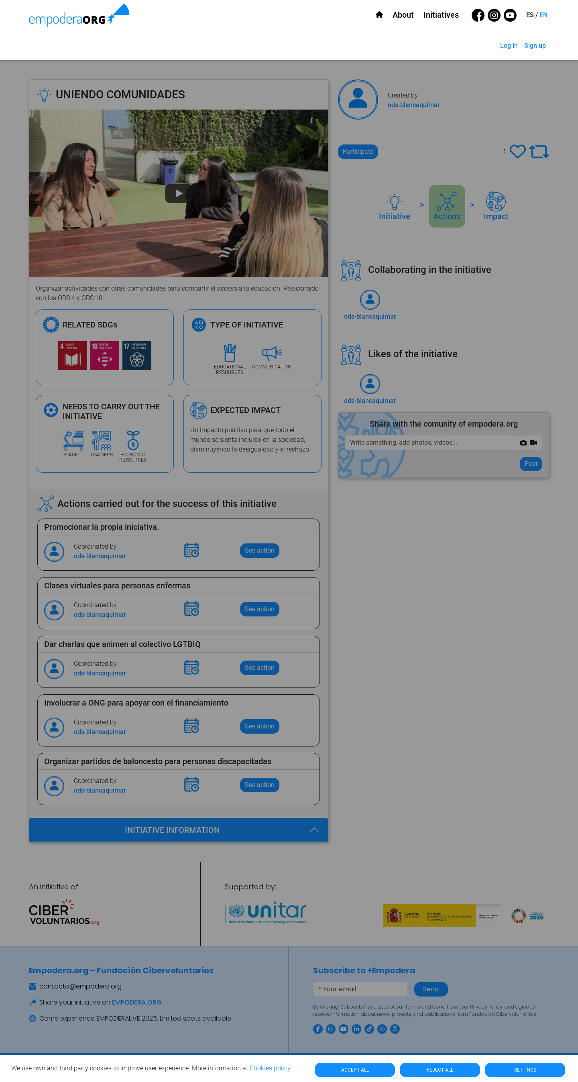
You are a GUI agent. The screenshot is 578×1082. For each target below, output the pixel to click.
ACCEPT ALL (355, 1070)
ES (530, 15)
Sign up (535, 45)
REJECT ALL (440, 1070)
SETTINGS (525, 1070)
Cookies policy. (271, 1068)
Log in (509, 45)
